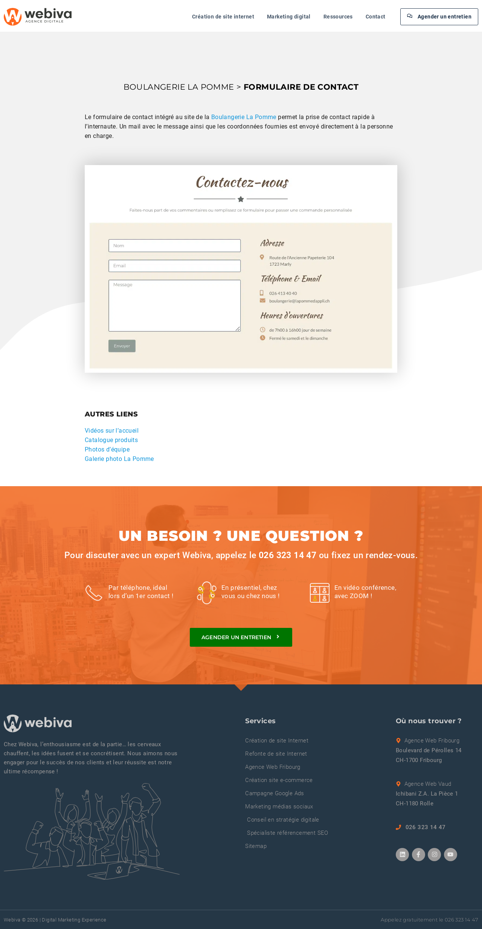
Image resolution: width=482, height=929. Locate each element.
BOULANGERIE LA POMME (179, 87)
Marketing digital (289, 17)
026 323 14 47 (287, 555)
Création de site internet (223, 17)
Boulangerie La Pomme (243, 117)
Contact (376, 17)
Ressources (338, 17)
